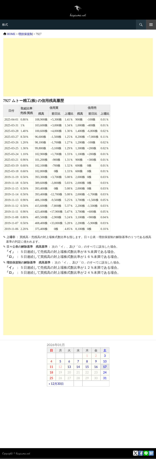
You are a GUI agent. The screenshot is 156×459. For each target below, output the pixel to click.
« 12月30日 (56, 383)
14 (78, 367)
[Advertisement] (78, 67)
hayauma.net (23, 453)
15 (87, 367)
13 (69, 367)
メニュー (151, 25)
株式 (5, 24)
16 (96, 367)
